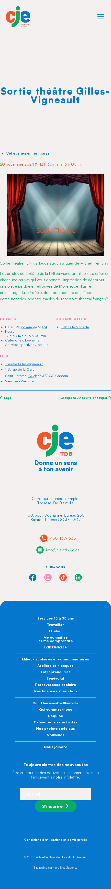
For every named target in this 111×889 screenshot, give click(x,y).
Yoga (7, 398)
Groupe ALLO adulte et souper (84, 398)
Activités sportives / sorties (26, 344)
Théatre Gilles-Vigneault (24, 364)
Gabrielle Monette (75, 327)
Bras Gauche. (68, 867)
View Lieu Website (19, 381)
